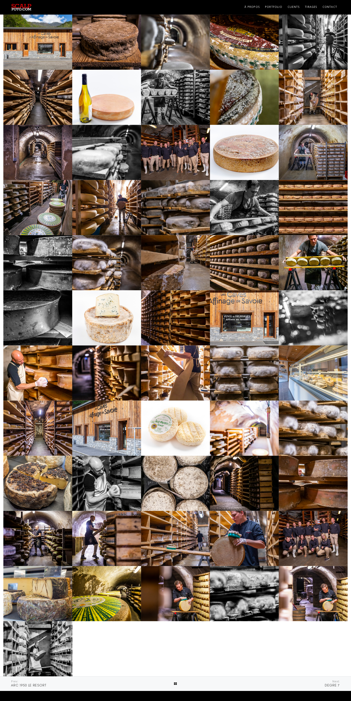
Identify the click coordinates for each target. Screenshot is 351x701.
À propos (252, 7)
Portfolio (273, 7)
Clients (294, 7)
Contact (330, 7)
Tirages (311, 7)
